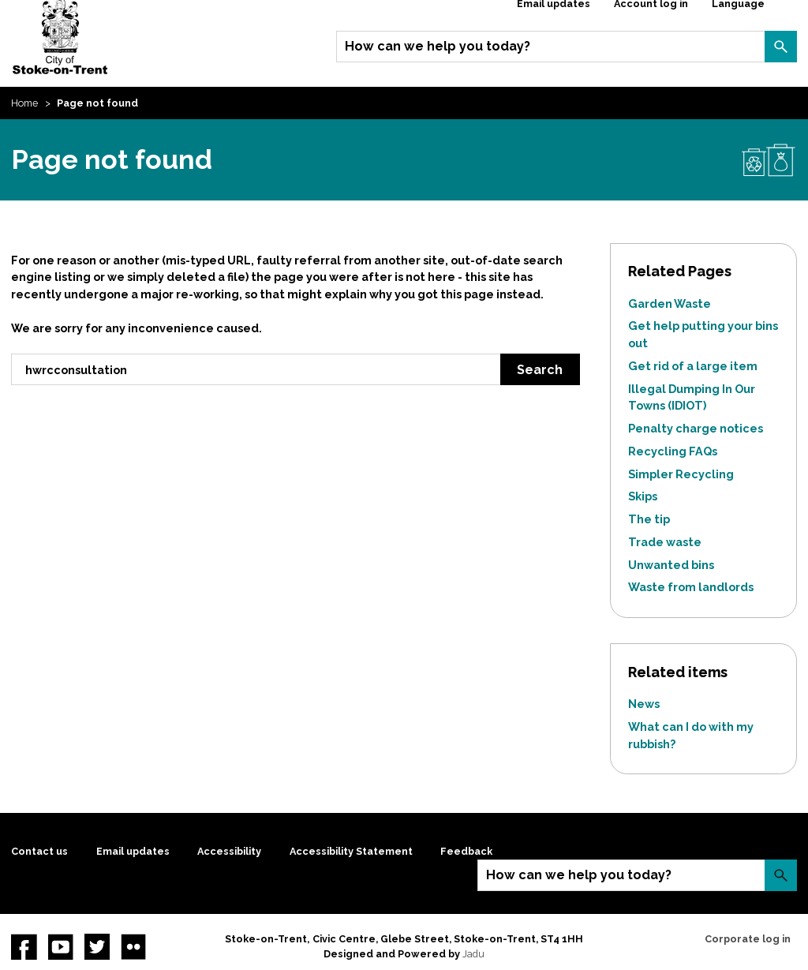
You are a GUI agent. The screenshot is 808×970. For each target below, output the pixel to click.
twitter (97, 946)
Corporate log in (748, 939)
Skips (642, 496)
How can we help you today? (437, 46)
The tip (649, 519)
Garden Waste (669, 303)
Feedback (466, 851)
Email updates (133, 851)
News (644, 703)
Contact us (39, 851)
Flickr (133, 946)
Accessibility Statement (351, 851)
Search (780, 46)
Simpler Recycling (681, 474)
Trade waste (664, 542)
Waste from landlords (691, 587)
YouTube (60, 946)
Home (24, 103)
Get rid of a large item (693, 366)
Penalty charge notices (695, 428)
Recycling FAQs (672, 451)
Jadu (473, 954)
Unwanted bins (671, 564)
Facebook (23, 946)
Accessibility (229, 851)
